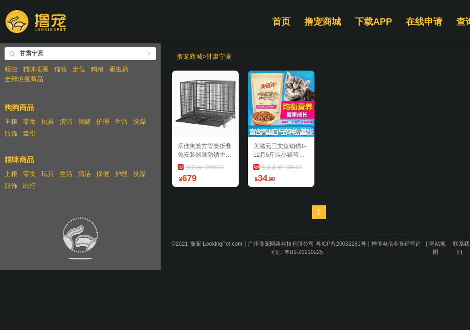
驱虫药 (119, 69)
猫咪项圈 (36, 69)
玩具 (47, 121)
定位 (79, 69)
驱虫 (11, 69)
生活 (121, 121)
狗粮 (97, 69)
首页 (281, 21)
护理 (102, 121)
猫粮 (60, 69)
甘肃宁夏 (219, 56)
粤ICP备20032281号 (341, 244)
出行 (29, 185)
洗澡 (139, 121)
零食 (29, 121)
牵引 (29, 133)
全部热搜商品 (24, 78)
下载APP (373, 21)
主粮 (11, 121)
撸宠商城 (322, 21)
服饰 (11, 133)
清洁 (66, 121)
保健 (84, 121)
